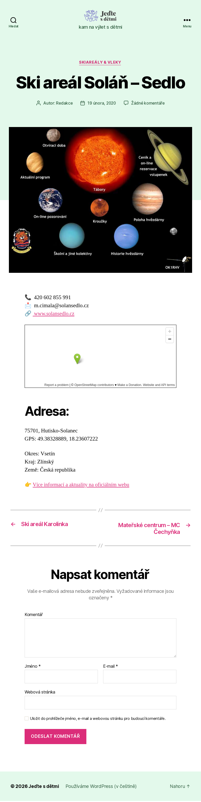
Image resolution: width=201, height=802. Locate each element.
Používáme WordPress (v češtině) (101, 787)
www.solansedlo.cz (54, 314)
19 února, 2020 (101, 103)
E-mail (110, 667)
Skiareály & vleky (100, 63)
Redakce (63, 103)
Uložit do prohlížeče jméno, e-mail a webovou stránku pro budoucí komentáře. (98, 719)
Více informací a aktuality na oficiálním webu (83, 485)
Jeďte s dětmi (44, 787)
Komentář (34, 615)
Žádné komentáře (148, 103)
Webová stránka (40, 693)
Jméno (33, 667)
